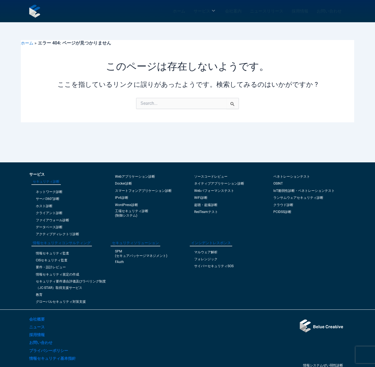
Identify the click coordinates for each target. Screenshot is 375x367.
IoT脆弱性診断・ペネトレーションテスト (304, 191)
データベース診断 (49, 227)
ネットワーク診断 (49, 192)
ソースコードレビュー (211, 176)
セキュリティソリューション (135, 243)
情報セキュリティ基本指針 (52, 358)
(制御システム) (126, 215)
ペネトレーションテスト (291, 176)
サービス (204, 11)
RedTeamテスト (206, 212)
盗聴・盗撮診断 (206, 205)
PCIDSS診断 (282, 212)
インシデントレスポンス (211, 243)
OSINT (278, 183)
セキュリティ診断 (46, 182)
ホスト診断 (44, 206)
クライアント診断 (49, 213)
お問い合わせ (329, 11)
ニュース (37, 327)
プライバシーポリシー (48, 350)
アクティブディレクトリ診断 (57, 234)
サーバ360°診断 (47, 199)
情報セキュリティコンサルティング (62, 243)
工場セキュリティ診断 (131, 211)
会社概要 (37, 319)
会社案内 (233, 11)
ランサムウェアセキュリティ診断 (298, 198)
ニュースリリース (266, 11)
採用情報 (300, 11)
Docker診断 (123, 183)
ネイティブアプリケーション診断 (219, 183)
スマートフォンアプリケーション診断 (143, 191)
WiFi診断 (201, 198)
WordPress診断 (126, 205)
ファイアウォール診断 (52, 220)
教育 (39, 295)
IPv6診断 (121, 198)
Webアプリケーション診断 (135, 176)
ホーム (179, 11)
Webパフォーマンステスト (214, 191)
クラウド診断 (283, 205)
